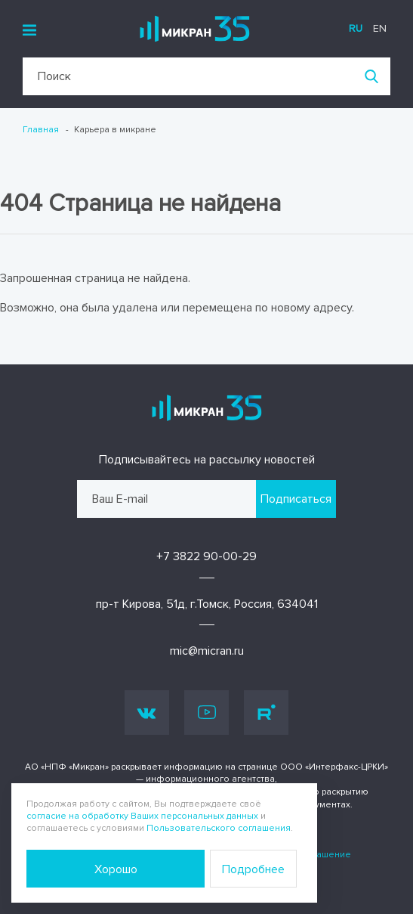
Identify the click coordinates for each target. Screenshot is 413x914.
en (380, 28)
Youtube (207, 712)
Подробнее (253, 869)
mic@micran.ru (207, 650)
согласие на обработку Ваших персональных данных (142, 816)
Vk (147, 712)
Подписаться (295, 499)
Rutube (266, 712)
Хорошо (115, 869)
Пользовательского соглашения (218, 828)
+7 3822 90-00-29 (206, 556)
